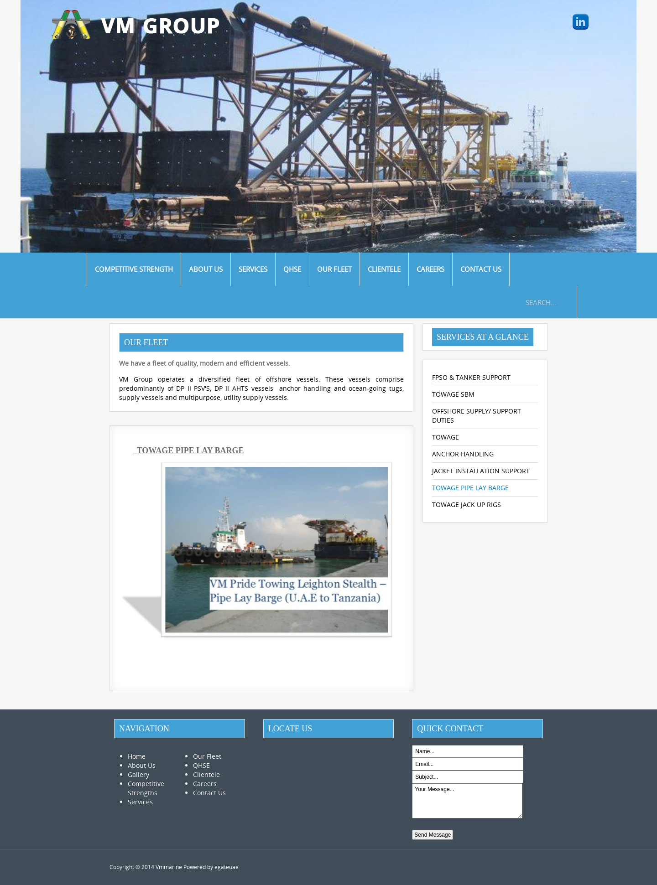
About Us (142, 765)
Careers (205, 783)
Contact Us (209, 792)
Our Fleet (207, 756)
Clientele (206, 774)
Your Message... (467, 800)
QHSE (201, 765)
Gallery (138, 774)
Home (137, 756)
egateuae (226, 867)
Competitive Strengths (146, 788)
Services (140, 801)
